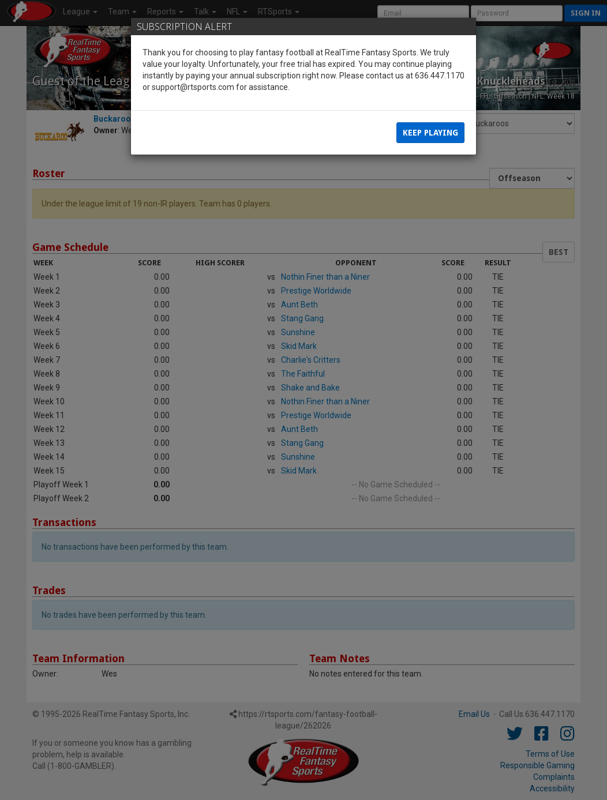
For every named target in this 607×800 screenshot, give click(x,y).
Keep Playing (430, 132)
